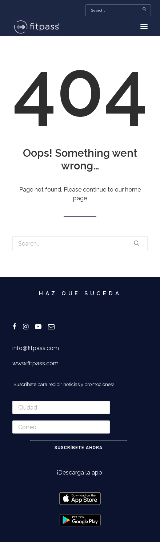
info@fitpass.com (35, 348)
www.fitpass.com (35, 363)
